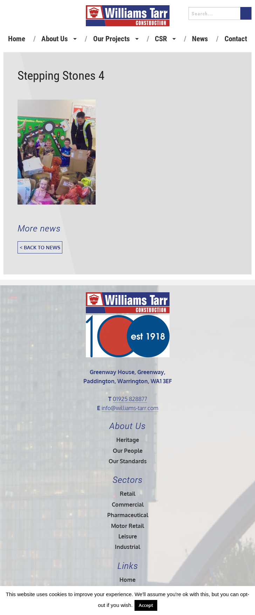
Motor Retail (127, 525)
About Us (54, 39)
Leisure (127, 536)
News (200, 39)
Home (16, 39)
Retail (127, 493)
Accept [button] (146, 605)
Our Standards (128, 461)
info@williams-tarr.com (130, 408)
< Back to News (40, 247)
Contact (236, 39)
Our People (128, 450)
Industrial (127, 546)
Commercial (128, 504)
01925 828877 (130, 398)
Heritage (127, 439)
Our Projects (111, 39)
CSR (161, 39)
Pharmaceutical (127, 515)
